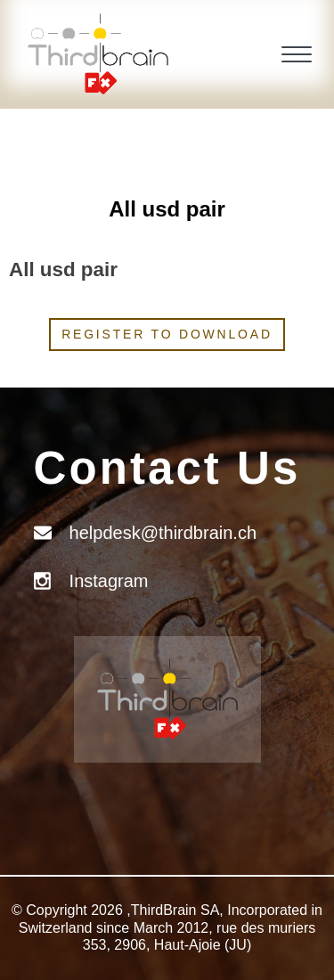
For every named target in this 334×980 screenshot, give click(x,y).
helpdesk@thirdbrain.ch (163, 533)
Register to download (167, 334)
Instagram (109, 581)
